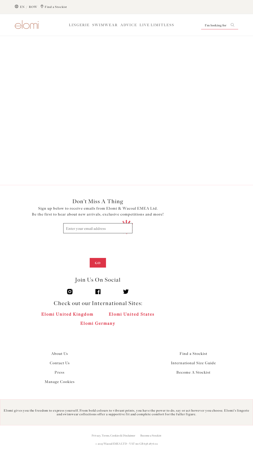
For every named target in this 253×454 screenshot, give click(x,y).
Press (59, 372)
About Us (59, 353)
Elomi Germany (97, 323)
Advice (128, 25)
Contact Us (60, 363)
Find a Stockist (193, 353)
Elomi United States (131, 314)
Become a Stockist (150, 435)
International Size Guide (193, 363)
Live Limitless (157, 25)
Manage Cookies (60, 382)
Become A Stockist (193, 372)
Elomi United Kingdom (67, 314)
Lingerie (79, 25)
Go (98, 263)
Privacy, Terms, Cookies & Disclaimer (113, 435)
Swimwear (105, 25)
